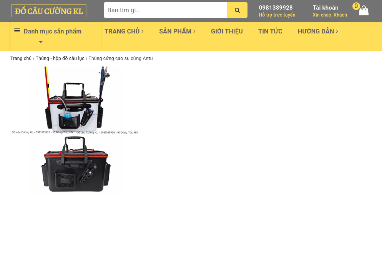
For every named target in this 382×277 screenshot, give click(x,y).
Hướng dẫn (318, 31)
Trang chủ (124, 31)
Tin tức (270, 31)
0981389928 (276, 7)
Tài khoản (326, 7)
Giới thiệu (227, 31)
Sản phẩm (177, 31)
